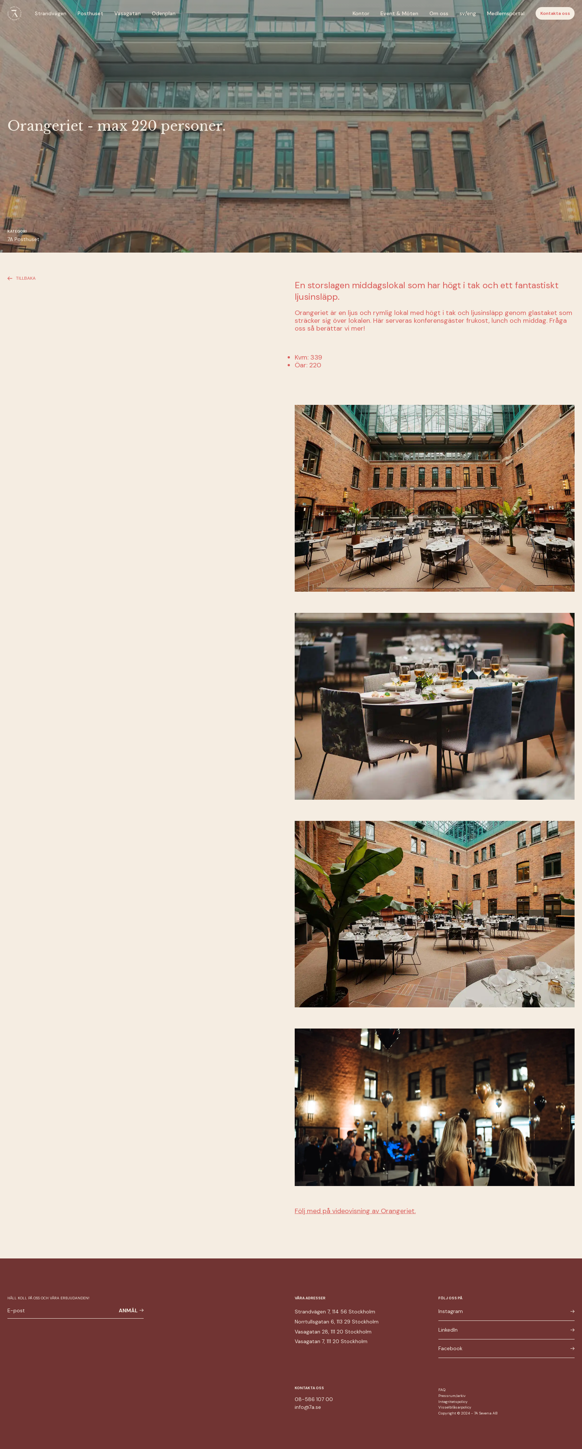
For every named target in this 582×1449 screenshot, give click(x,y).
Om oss (438, 13)
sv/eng (468, 13)
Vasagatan (127, 13)
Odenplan (164, 13)
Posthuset (90, 13)
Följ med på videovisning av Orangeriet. (355, 1210)
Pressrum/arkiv (451, 1395)
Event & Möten (399, 13)
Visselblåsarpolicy (454, 1407)
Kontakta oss (555, 13)
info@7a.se (308, 1407)
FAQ (441, 1389)
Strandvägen (50, 13)
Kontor (361, 13)
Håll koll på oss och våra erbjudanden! (48, 1298)
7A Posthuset (23, 239)
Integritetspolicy (453, 1401)
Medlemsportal (505, 13)
